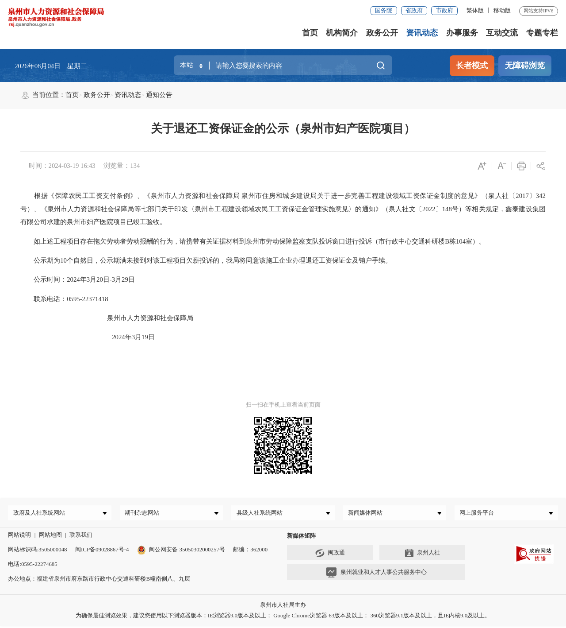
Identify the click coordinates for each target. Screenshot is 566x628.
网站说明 (19, 537)
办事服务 (462, 32)
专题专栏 (542, 32)
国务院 (383, 10)
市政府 (444, 10)
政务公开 (382, 32)
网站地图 (50, 537)
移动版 (502, 10)
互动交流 (502, 32)
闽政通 (330, 555)
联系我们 (80, 537)
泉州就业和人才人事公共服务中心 (376, 575)
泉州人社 (422, 555)
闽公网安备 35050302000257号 (181, 551)
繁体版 (475, 10)
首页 (310, 32)
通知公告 (159, 94)
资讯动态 (422, 32)
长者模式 (472, 65)
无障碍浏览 (525, 65)
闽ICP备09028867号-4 (102, 551)
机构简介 (342, 32)
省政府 (414, 10)
